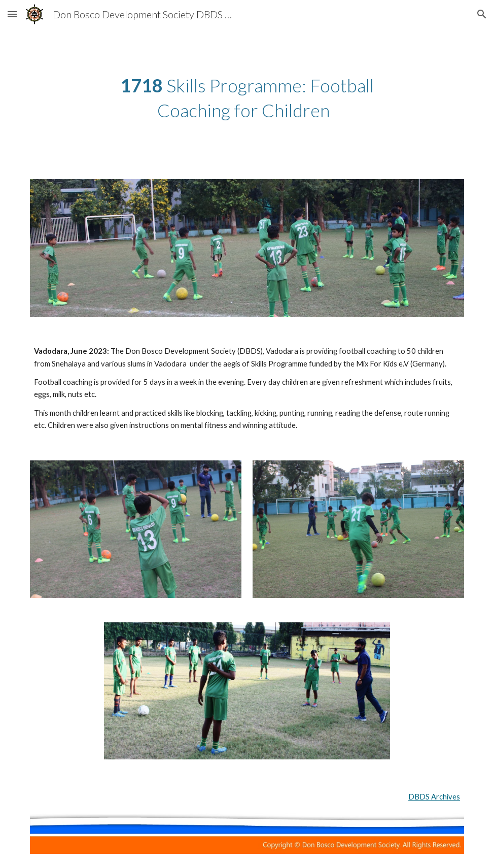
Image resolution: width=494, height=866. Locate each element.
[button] (12, 14)
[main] (247, 97)
